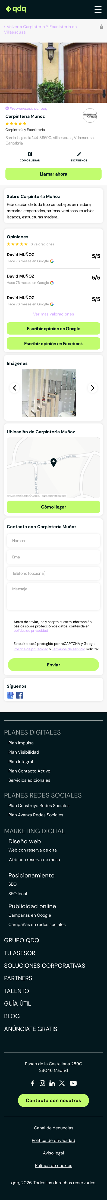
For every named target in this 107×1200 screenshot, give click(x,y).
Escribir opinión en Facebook (53, 344)
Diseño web (24, 841)
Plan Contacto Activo (29, 771)
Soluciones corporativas (44, 966)
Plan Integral (20, 762)
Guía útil (17, 1003)
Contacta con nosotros (53, 1100)
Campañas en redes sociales (37, 924)
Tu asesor (19, 953)
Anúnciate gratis (30, 1029)
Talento (16, 991)
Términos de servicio (68, 649)
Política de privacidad (31, 649)
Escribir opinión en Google (53, 329)
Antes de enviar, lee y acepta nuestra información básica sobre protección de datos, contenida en (53, 626)
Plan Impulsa (21, 743)
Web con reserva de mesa (34, 859)
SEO (12, 884)
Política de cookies (53, 1165)
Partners (18, 978)
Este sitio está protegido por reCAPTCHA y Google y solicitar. (57, 646)
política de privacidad (31, 630)
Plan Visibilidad (23, 752)
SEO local (17, 894)
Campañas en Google (29, 915)
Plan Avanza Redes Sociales (35, 815)
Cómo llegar (53, 507)
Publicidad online (32, 906)
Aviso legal (53, 1153)
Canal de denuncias (53, 1128)
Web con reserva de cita (32, 850)
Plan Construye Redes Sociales (39, 805)
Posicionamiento (31, 875)
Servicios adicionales (29, 780)
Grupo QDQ (21, 940)
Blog (12, 1016)
